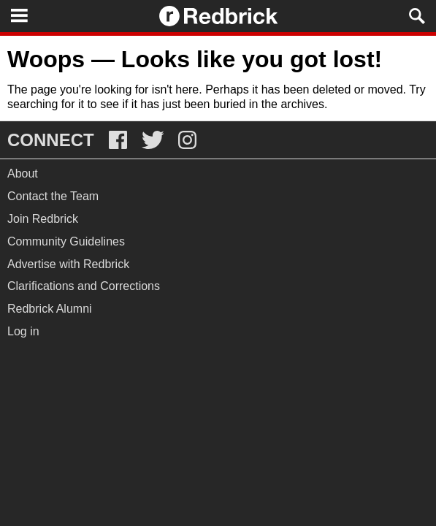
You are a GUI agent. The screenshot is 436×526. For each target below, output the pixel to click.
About (22, 173)
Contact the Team (53, 196)
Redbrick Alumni (49, 308)
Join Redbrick (42, 219)
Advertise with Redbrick (68, 264)
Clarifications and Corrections (83, 286)
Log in (23, 331)
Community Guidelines (66, 241)
